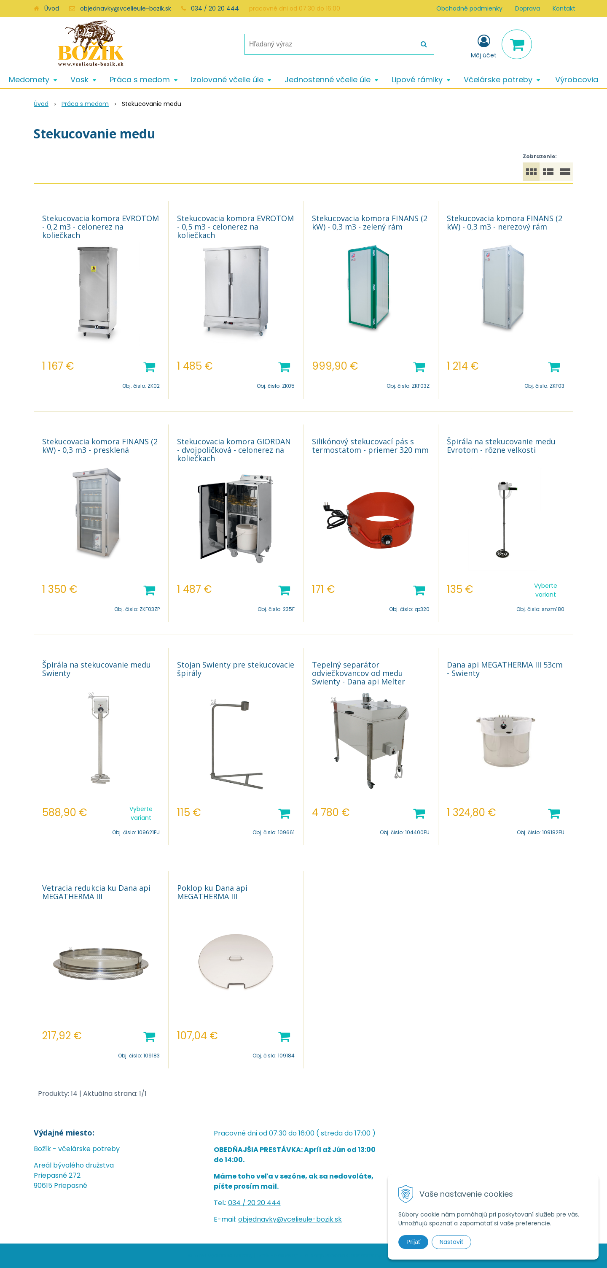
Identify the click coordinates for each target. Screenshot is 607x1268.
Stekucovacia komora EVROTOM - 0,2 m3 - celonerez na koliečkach (100, 226)
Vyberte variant (545, 590)
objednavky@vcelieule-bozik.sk (125, 8)
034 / (237, 1203)
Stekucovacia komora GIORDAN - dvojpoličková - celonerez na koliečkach (234, 449)
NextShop (286, 1255)
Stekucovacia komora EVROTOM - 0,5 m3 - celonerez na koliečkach (235, 226)
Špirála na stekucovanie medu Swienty (96, 669)
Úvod (51, 8)
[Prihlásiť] (484, 46)
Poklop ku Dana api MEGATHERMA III (212, 892)
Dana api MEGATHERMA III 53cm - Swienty (505, 669)
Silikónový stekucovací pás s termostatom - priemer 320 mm (370, 445)
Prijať (413, 1241)
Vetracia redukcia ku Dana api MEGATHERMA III (96, 892)
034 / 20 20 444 (215, 8)
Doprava (527, 8)
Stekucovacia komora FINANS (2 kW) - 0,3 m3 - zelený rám (369, 222)
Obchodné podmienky (469, 8)
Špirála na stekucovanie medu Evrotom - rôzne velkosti (501, 445)
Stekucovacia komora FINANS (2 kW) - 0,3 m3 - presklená (100, 445)
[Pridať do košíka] (149, 366)
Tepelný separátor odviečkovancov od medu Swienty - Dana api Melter (358, 673)
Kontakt (564, 8)
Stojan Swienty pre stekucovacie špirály (235, 669)
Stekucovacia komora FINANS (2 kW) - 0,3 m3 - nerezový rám (504, 222)
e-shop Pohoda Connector (339, 1255)
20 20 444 (264, 1203)
